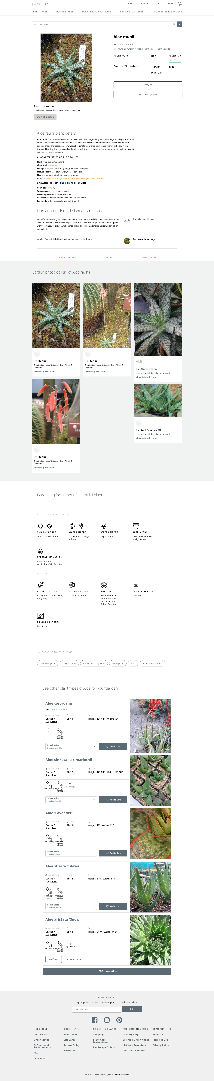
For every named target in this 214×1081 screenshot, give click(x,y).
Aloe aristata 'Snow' (63, 919)
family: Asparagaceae (94, 663)
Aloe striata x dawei (63, 866)
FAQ (36, 1052)
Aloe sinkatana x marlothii (68, 759)
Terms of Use (160, 1039)
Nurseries (69, 1050)
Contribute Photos (134, 1050)
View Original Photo (44, 371)
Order (145, 4)
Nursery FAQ (130, 1034)
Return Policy (71, 1045)
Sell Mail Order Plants (136, 1039)
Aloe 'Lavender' (59, 812)
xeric (83, 178)
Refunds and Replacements (42, 1046)
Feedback (39, 1058)
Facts (109, 257)
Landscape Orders (104, 1047)
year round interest (95, 178)
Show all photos (45, 116)
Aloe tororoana (58, 703)
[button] (174, 24)
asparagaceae (56, 165)
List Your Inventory (134, 1045)
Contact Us (40, 1034)
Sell (158, 4)
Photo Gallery (66, 257)
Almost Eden (148, 369)
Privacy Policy (161, 1045)
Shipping (98, 1034)
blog (171, 4)
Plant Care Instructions (100, 1040)
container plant (49, 178)
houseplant (75, 178)
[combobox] (71, 746)
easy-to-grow (63, 178)
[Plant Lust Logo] (40, 4)
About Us (158, 1034)
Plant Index (70, 1034)
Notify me (148, 85)
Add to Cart (113, 746)
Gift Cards (69, 1039)
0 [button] (180, 3)
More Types (149, 257)
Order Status (41, 1039)
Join (132, 1009)
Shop (131, 4)
